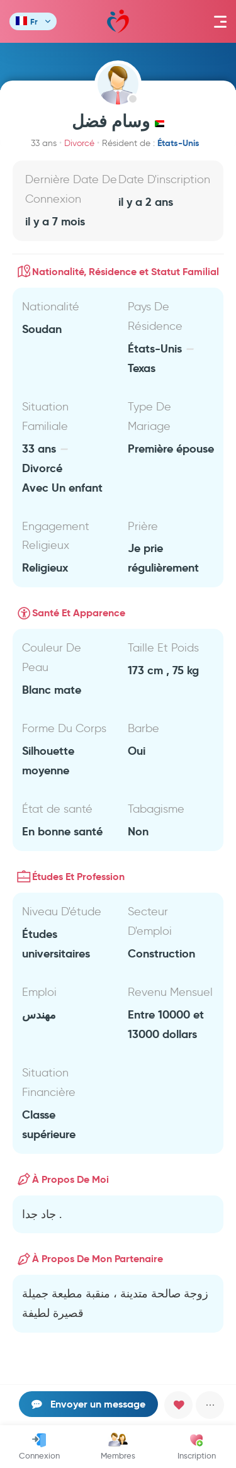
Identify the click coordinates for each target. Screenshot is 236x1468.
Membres (118, 1446)
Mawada (118, 21)
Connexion (39, 1446)
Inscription (196, 1446)
